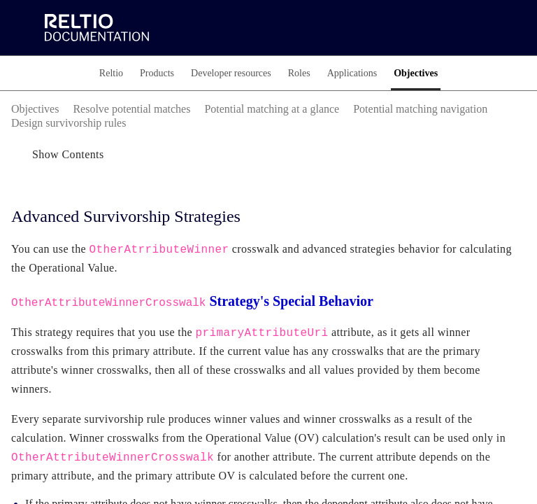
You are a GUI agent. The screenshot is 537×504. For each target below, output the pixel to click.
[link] (165, 28)
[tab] (93, 73)
